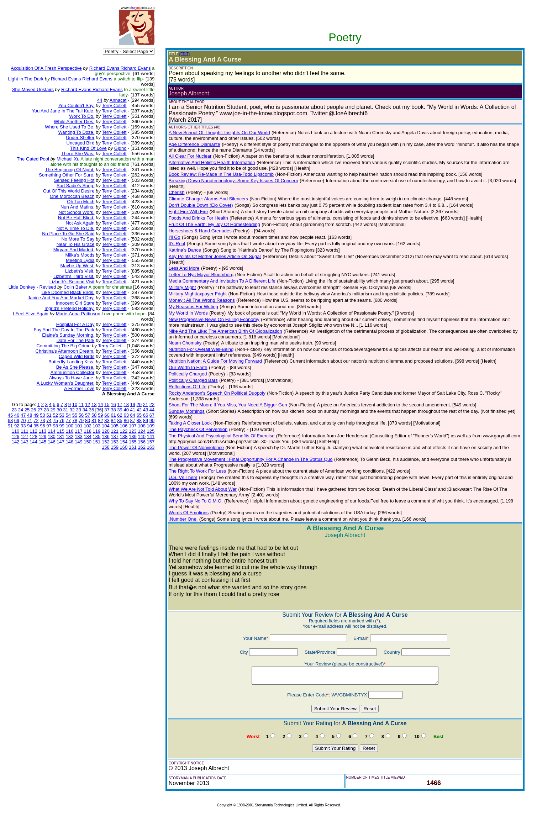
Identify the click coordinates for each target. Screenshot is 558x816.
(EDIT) (184, 54)
